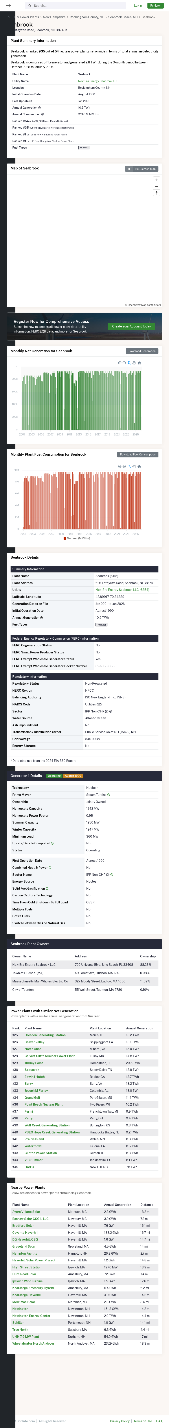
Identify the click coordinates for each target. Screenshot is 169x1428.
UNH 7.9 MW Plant (41, 1378)
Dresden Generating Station (59, 1072)
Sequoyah (46, 1107)
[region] (7, 711)
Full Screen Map (140, 174)
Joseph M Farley (50, 1128)
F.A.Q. (160, 1421)
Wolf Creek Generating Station (61, 1162)
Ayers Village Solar (42, 1253)
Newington (36, 1350)
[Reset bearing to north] (156, 197)
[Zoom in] (156, 185)
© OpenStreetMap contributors (136, 307)
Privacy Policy (120, 1421)
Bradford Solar (38, 1267)
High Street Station (42, 1309)
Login (138, 5)
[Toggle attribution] (157, 307)
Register (155, 5)
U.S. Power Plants (41, 17)
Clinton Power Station (55, 1195)
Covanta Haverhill (41, 1274)
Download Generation (142, 365)
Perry (43, 1155)
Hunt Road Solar (40, 1316)
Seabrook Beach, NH (138, 17)
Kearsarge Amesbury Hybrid (48, 1330)
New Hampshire (69, 17)
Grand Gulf (46, 1135)
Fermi (43, 1148)
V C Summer (48, 1202)
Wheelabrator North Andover (49, 1385)
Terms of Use (143, 1421)
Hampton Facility (40, 1295)
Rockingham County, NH (102, 17)
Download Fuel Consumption (138, 468)
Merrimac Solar (39, 1343)
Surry (43, 1121)
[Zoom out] (156, 191)
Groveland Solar (39, 1288)
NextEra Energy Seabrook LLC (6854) (129, 608)
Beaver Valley (49, 1079)
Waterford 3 (47, 1188)
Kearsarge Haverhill (42, 1337)
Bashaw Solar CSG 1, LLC (46, 1260)
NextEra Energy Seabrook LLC (107, 86)
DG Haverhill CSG (40, 1281)
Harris (43, 1208)
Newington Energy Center (47, 1357)
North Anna (47, 1086)
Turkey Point (48, 1100)
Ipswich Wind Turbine (43, 1323)
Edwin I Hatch (49, 1114)
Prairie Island (48, 1181)
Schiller (33, 1364)
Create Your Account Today (131, 336)
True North (36, 1371)
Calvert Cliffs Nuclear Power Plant (64, 1093)
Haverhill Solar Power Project (49, 1302)
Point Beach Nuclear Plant (58, 1142)
